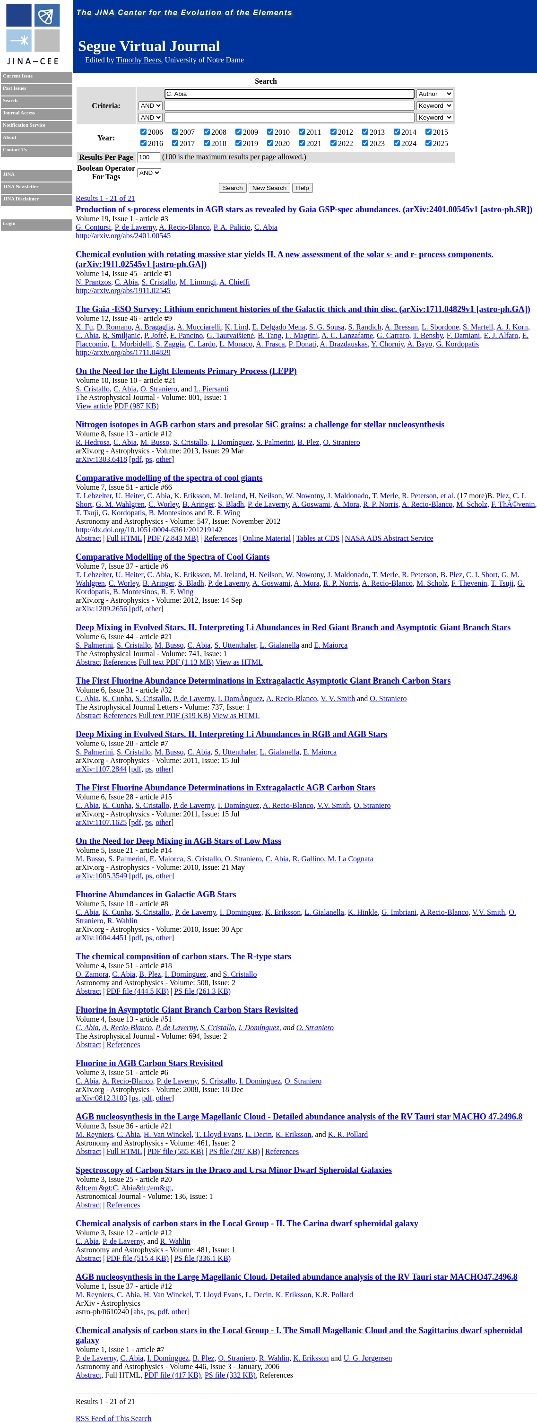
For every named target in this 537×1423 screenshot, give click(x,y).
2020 (278, 143)
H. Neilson (265, 496)
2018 (215, 143)
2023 (373, 143)
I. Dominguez (240, 912)
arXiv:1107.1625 (101, 822)
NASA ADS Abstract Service (389, 538)
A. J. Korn (512, 327)
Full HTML (124, 538)
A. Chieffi (234, 282)
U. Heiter (129, 496)
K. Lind (237, 327)
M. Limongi (198, 282)
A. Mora (346, 504)
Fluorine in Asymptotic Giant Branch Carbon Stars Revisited (187, 1010)
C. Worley (163, 504)
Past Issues (14, 88)
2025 (436, 143)
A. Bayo (419, 344)
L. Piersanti (211, 389)
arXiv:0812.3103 (101, 1098)
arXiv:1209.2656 (101, 609)
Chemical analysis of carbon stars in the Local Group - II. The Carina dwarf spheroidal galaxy (247, 1223)
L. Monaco (235, 344)
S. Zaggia (170, 344)
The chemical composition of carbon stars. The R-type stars (183, 956)
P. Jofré (155, 335)
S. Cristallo (159, 282)
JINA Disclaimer (21, 198)
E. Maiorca (330, 645)
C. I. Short (482, 575)
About (9, 137)
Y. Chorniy (387, 344)
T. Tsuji (87, 513)
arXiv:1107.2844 (101, 769)
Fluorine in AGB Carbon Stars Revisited (149, 1063)
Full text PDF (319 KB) (174, 716)
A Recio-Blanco (444, 912)
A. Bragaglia (154, 327)
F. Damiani (463, 335)
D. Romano (113, 327)
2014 (405, 132)
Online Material (267, 538)
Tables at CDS (317, 538)
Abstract (88, 538)
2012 (341, 132)
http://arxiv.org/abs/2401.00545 (123, 236)
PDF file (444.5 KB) (137, 991)
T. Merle (385, 496)
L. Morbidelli (132, 344)
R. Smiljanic (121, 335)
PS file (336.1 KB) (202, 1258)
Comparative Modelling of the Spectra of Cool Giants (172, 557)
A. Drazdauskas (343, 344)
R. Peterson (419, 496)
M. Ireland (230, 496)
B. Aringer (198, 504)
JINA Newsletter (20, 186)
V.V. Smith (333, 805)
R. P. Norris (380, 504)
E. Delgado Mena (278, 327)
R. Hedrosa (93, 442)
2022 (341, 143)
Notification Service (24, 125)
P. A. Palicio (232, 227)
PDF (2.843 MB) (173, 538)
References (220, 538)
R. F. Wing (224, 513)
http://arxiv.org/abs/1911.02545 (123, 290)
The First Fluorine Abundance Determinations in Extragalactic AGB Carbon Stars (226, 787)
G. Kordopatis (457, 344)
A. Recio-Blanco (184, 227)
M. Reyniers (94, 1134)
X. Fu (84, 327)
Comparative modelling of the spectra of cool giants (169, 478)
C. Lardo (202, 344)
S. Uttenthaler (235, 645)
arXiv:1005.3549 (101, 876)
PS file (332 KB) (230, 1375)
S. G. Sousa (327, 327)
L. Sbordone (440, 327)
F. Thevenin (469, 583)
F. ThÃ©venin (513, 504)
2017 (183, 143)
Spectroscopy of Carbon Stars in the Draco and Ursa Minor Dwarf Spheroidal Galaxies (234, 1170)
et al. (448, 496)
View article (94, 406)
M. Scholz (471, 504)
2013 (373, 132)
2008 (215, 132)
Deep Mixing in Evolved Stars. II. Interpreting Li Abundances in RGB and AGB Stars (231, 734)
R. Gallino (308, 859)
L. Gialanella (280, 645)
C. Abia (265, 227)
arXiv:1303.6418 (101, 459)
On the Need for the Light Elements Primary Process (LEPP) (186, 371)
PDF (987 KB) (136, 406)
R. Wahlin (122, 921)
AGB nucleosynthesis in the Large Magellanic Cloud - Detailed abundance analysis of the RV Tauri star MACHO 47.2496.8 (299, 1116)
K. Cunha (117, 698)
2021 (310, 143)
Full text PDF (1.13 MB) (176, 662)
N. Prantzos (93, 282)
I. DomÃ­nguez (240, 698)
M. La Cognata (350, 859)
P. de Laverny (135, 227)
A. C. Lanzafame (347, 335)
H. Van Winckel (167, 1134)
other (164, 459)
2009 (246, 132)
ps (149, 459)
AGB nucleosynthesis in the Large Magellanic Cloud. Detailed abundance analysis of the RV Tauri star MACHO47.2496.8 (297, 1277)
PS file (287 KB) (234, 1151)
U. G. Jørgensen (368, 1358)
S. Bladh (231, 504)
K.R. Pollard (334, 1295)
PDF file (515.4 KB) (137, 1258)
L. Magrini (301, 335)
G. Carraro (393, 335)
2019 (246, 143)
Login (9, 223)
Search (10, 100)
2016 (151, 143)
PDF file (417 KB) (172, 1375)
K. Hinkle (363, 912)
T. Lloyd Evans (218, 1134)
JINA (9, 174)
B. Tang (269, 335)
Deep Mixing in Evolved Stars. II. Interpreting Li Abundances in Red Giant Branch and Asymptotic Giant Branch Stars (293, 627)
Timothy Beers (138, 60)
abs (138, 1312)
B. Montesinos (171, 513)
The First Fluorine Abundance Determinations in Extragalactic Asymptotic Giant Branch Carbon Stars (263, 680)
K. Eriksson (192, 496)
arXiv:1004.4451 (101, 938)
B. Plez (308, 442)
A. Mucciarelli (199, 327)
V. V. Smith (337, 698)
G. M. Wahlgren (120, 504)
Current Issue (18, 75)
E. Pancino (186, 335)
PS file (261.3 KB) (202, 991)
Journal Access (19, 112)
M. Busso (154, 442)
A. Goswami (311, 504)
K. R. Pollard (348, 1134)
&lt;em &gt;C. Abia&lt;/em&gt (123, 1188)
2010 (278, 132)
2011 (310, 132)
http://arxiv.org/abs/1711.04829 (123, 352)
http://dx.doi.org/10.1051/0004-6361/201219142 (149, 530)
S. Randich (364, 327)
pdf (136, 459)
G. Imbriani (399, 912)
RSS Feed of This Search (114, 1418)
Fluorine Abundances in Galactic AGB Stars (156, 894)
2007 (183, 132)
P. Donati (303, 344)
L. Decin (258, 1134)
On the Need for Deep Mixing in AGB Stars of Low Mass (178, 841)
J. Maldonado (347, 496)
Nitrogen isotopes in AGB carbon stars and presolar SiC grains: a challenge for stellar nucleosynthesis (260, 424)
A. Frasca (270, 344)
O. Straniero (158, 389)
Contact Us (15, 149)
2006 (151, 132)
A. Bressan (401, 327)
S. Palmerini (275, 442)
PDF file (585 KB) (175, 1151)
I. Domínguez (231, 442)
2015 (436, 132)
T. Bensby (428, 335)
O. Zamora (92, 974)
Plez (502, 496)
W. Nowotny (304, 496)
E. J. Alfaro (501, 335)
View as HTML (239, 662)
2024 (405, 143)
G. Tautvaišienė (230, 335)
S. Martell (478, 327)
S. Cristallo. (153, 912)
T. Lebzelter (94, 496)
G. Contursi (93, 227)
